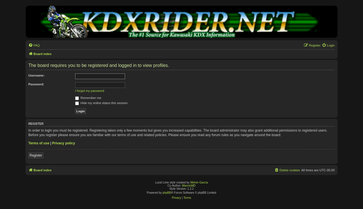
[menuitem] (34, 45)
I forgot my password (89, 90)
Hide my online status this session (101, 103)
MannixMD (189, 185)
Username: (36, 75)
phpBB (166, 192)
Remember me (88, 98)
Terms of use (38, 143)
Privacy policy (63, 143)
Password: (36, 84)
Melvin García (199, 182)
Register (35, 155)
